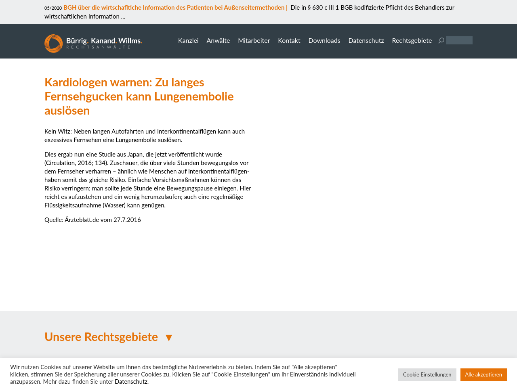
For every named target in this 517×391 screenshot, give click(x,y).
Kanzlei (188, 40)
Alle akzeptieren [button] (483, 374)
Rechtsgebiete (412, 40)
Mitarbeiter (254, 40)
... (122, 16)
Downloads (324, 40)
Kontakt (289, 40)
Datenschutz (366, 40)
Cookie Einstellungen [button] (427, 374)
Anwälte (218, 40)
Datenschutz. (132, 381)
